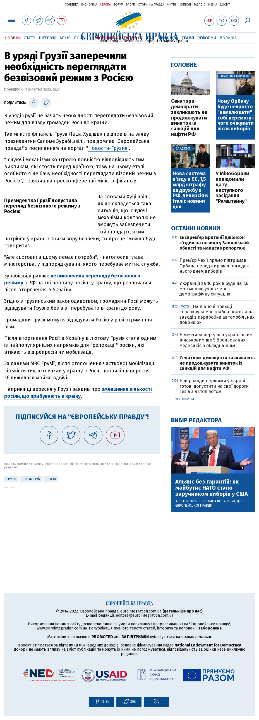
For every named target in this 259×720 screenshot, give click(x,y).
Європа (105, 4)
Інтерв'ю (47, 38)
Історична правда (151, 4)
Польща (228, 38)
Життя (171, 4)
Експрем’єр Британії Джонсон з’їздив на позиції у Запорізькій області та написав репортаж (214, 243)
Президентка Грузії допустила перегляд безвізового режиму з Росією (42, 206)
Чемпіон (185, 4)
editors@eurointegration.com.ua (144, 615)
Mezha (212, 4)
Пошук (81, 38)
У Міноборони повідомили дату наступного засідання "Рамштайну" (232, 187)
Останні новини (195, 228)
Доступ (225, 4)
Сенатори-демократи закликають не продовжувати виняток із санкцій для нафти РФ (189, 118)
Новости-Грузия (108, 148)
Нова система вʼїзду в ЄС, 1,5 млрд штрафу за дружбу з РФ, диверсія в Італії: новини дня (190, 190)
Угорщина (105, 38)
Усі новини (184, 399)
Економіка (89, 4)
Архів (65, 38)
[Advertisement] (82, 528)
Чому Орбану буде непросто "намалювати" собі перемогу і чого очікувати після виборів (235, 115)
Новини (13, 38)
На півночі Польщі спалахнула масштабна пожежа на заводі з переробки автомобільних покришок (217, 314)
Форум (118, 4)
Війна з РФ (167, 38)
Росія (51, 479)
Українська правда (43, 4)
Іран (150, 38)
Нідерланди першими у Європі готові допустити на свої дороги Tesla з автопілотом (214, 386)
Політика (71, 4)
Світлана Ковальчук (218, 501)
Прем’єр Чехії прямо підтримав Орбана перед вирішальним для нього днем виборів (214, 266)
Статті (29, 38)
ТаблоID (199, 4)
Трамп (188, 38)
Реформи (206, 38)
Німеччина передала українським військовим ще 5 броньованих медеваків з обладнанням (216, 340)
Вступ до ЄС (131, 38)
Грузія (11, 479)
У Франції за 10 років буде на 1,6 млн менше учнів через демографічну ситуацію (213, 289)
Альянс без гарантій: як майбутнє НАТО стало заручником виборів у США (211, 488)
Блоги (130, 4)
